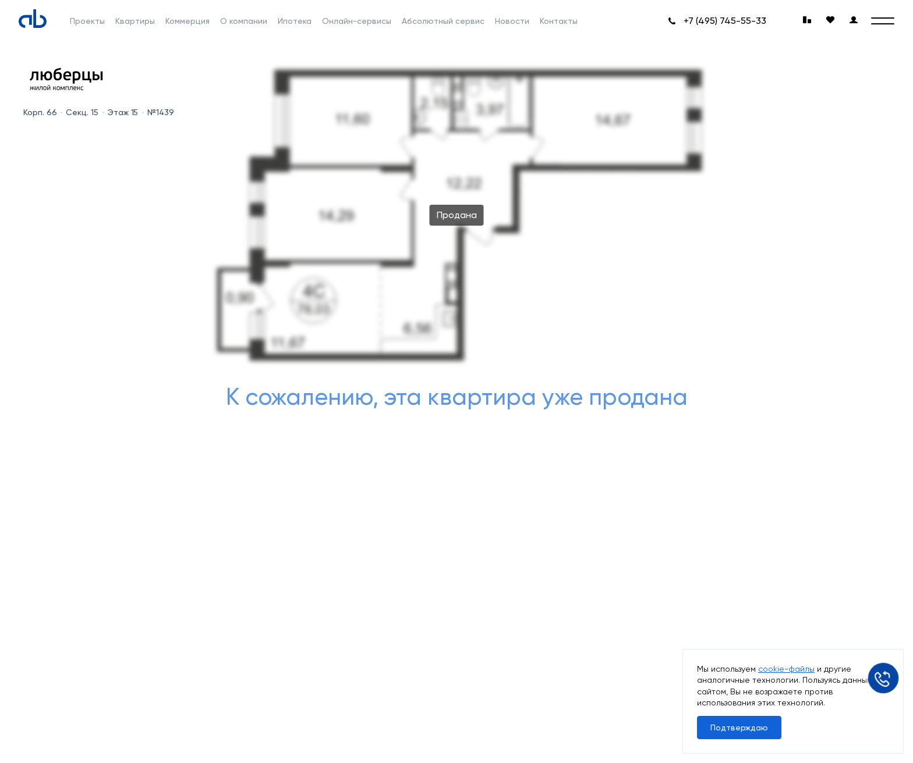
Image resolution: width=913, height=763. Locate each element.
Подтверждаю (739, 727)
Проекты (87, 21)
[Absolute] (33, 19)
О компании (243, 21)
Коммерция (187, 21)
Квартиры (135, 21)
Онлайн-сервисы (356, 21)
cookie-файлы (786, 668)
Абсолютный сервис (443, 21)
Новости (512, 21)
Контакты (559, 21)
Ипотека (295, 21)
